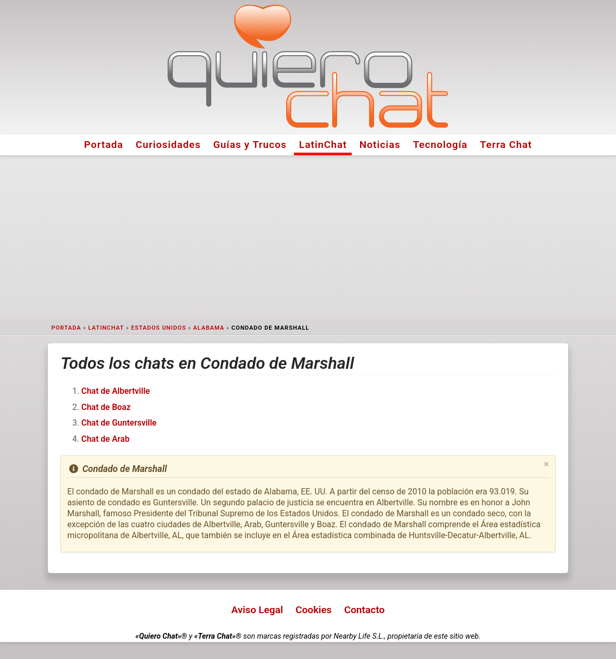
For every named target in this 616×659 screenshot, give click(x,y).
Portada (103, 145)
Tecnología (440, 145)
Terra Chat (506, 145)
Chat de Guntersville (119, 423)
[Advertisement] (308, 237)
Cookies (314, 610)
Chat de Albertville (115, 391)
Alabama (208, 328)
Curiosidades (168, 145)
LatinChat (323, 145)
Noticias (380, 145)
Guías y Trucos (250, 145)
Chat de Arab (105, 439)
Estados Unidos (158, 328)
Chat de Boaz (106, 407)
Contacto (364, 610)
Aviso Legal (257, 610)
